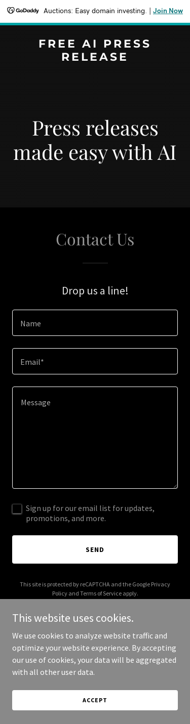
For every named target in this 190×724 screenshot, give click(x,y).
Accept (95, 700)
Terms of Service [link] (101, 593)
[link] (95, 58)
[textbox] (95, 323)
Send (95, 549)
